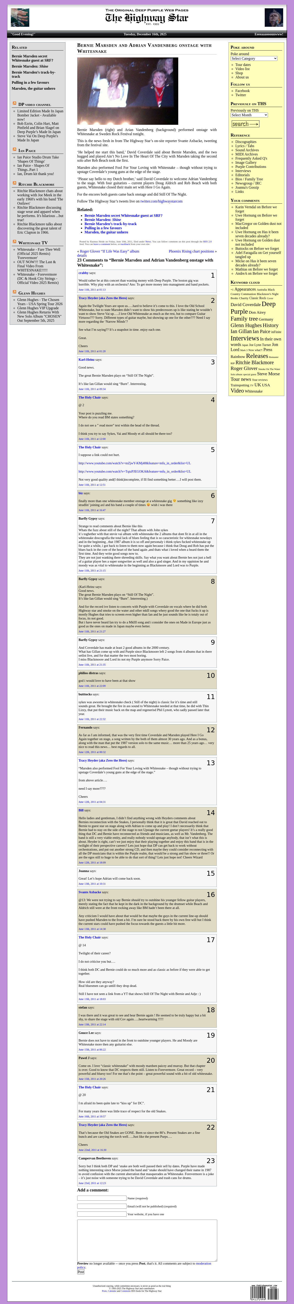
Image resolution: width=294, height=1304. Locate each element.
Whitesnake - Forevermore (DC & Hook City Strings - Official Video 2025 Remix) (38, 278)
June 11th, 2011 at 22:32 (92, 719)
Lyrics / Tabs (244, 146)
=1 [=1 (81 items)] (232, 289)
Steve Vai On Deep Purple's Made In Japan (37, 138)
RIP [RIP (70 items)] (233, 363)
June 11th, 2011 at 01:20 (92, 351)
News (148, 241)
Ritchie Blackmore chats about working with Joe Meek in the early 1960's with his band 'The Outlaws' (40, 197)
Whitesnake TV (33, 242)
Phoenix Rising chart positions (191, 251)
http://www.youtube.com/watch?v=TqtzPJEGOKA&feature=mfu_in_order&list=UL (135, 471)
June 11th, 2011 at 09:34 (92, 389)
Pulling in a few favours (30, 82)
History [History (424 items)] (271, 325)
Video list (242, 69)
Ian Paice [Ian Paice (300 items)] (261, 331)
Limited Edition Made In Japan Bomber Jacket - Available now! (40, 115)
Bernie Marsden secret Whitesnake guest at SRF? (32, 58)
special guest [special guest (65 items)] (249, 374)
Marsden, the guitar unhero (33, 88)
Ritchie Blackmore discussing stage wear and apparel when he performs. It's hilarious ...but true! (40, 213)
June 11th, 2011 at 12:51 (92, 484)
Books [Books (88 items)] (234, 298)
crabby (84, 273)
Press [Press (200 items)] (268, 349)
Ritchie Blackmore (36, 184)
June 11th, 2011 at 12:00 (92, 439)
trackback (125, 244)
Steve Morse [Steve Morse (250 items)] (268, 373)
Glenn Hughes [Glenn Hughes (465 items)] (246, 325)
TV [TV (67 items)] (252, 385)
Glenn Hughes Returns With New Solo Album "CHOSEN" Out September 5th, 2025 (39, 316)
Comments (126, 1291)
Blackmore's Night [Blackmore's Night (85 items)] (268, 294)
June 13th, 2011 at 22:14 (92, 1024)
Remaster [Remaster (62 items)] (273, 357)
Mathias (241, 269)
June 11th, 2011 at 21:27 (92, 631)
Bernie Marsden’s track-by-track (111, 224)
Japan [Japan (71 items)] (245, 345)
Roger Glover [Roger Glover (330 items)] (244, 368)
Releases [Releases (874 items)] (257, 355)
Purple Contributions (250, 167)
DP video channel (34, 104)
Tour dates (243, 65)
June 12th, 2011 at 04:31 (92, 802)
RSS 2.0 (207, 241)
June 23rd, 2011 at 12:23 (92, 1183)
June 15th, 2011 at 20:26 (92, 1079)
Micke (240, 261)
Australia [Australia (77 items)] (262, 289)
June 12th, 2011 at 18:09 (92, 862)
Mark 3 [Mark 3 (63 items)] (243, 350)
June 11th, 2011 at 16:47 (92, 510)
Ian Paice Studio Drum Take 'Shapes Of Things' (38, 159)
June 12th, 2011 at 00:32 (92, 752)
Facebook (242, 91)
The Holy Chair (90, 397)
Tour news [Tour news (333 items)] (241, 379)
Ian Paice (27, 150)
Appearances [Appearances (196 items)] (245, 289)
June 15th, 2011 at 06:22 (92, 1049)
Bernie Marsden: (30, 66)
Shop (239, 73)
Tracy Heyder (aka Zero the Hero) (103, 298)
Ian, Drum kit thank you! (35, 174)
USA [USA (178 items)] (266, 385)
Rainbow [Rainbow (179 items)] (238, 356)
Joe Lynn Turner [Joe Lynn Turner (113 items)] (260, 345)
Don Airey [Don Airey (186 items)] (257, 312)
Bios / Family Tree (249, 179)
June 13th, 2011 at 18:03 (92, 999)
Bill (81, 810)
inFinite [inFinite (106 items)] (276, 332)
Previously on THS (245, 110)
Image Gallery (246, 162)
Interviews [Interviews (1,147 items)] (245, 338)
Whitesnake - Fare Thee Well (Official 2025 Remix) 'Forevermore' (38, 253)
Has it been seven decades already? (257, 234)
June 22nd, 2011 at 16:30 (93, 1150)
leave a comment (101, 244)
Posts (104, 1291)
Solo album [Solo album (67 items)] (236, 374)
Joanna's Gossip (247, 187)
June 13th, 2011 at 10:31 (92, 883)
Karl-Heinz (87, 359)
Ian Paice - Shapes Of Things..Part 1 (33, 168)
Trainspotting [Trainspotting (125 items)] (240, 385)
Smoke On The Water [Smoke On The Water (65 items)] (269, 369)
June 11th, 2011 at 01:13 (92, 289)
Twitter (240, 95)
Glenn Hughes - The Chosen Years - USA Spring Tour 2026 (40, 302)
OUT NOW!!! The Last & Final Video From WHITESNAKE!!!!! (36, 266)
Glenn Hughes (31, 293)
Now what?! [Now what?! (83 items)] (255, 350)
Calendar (112, 1291)
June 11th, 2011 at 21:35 (92, 664)
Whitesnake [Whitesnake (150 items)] (254, 391)
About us (242, 77)
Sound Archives (247, 150)
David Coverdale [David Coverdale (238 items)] (246, 304)
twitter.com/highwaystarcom (161, 201)
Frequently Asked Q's (251, 158)
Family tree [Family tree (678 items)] (244, 318)
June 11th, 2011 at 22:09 (92, 686)
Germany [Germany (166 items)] (266, 319)
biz (81, 493)
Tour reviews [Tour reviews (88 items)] (259, 379)
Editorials (242, 175)
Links (239, 192)
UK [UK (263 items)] (258, 384)
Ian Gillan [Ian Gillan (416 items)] (241, 331)
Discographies (246, 142)
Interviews (243, 171)
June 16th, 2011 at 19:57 (92, 1116)
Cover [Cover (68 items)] (270, 298)
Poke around (240, 54)
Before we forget (266, 248)
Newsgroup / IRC (248, 183)
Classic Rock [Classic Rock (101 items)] (257, 298)
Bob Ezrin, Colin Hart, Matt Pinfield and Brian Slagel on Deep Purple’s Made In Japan (39, 128)
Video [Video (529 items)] (237, 390)
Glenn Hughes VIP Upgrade (38, 308)
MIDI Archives (246, 154)
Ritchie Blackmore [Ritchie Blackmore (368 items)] (255, 362)
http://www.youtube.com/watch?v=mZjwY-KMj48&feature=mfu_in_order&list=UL (135, 463)
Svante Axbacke (90, 892)
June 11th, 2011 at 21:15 (92, 570)
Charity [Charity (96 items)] (243, 298)
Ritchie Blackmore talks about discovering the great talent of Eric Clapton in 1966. (39, 228)
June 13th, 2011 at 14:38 (92, 929)
